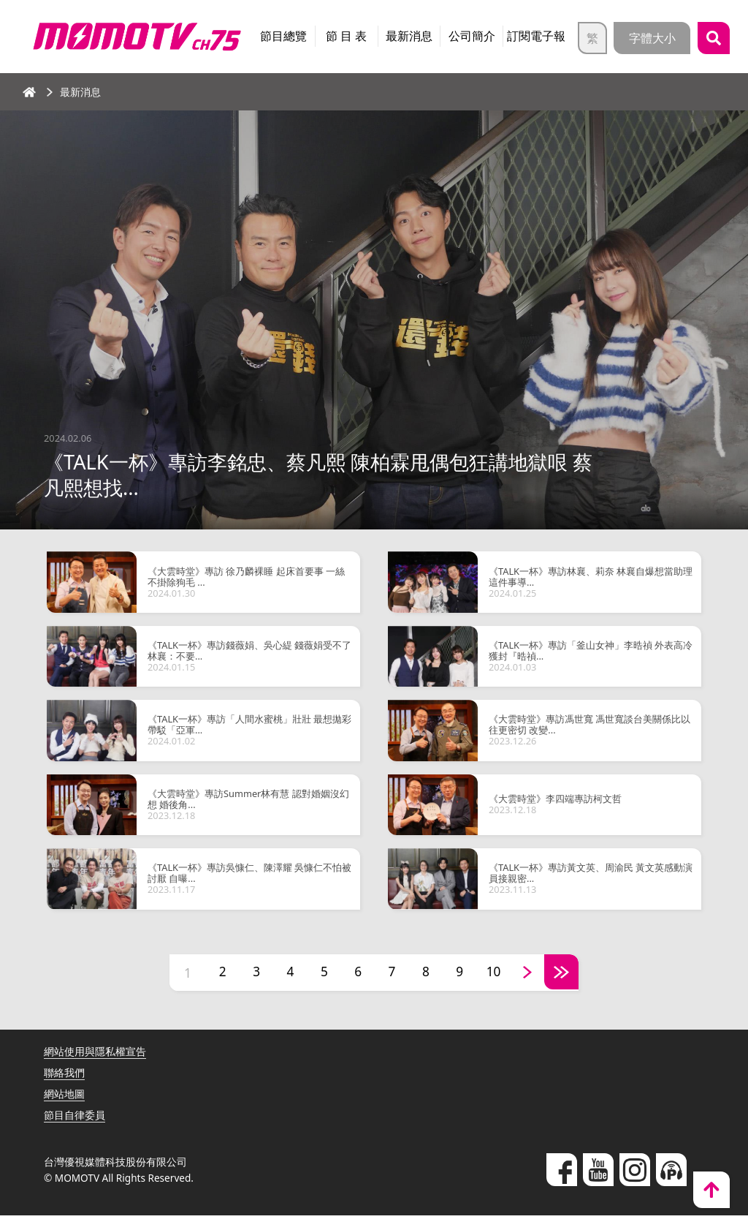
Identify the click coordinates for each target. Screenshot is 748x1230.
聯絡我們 (64, 1087)
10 (499, 988)
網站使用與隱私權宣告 (95, 1066)
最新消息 (409, 36)
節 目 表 (346, 36)
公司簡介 (472, 36)
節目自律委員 (74, 1129)
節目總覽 (283, 36)
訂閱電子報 (536, 36)
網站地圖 (64, 1108)
